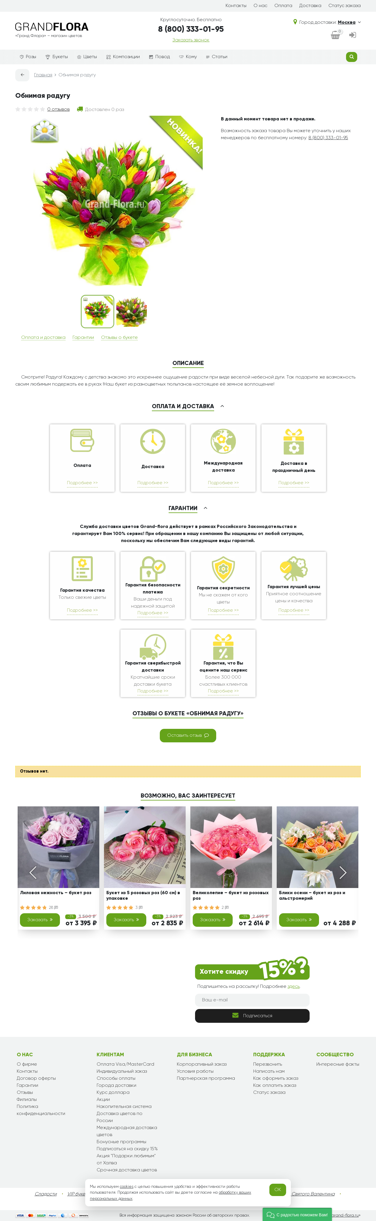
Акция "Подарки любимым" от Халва (126, 1160)
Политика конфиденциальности (41, 1110)
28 (53, 908)
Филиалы (27, 1099)
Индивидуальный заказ (122, 1071)
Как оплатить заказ (274, 1085)
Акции (103, 1099)
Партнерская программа (206, 1078)
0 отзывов (58, 109)
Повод (159, 57)
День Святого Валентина (307, 1194)
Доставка (310, 6)
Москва (349, 22)
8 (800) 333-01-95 (191, 29)
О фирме (27, 1064)
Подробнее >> (82, 483)
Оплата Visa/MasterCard (125, 1064)
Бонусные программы (121, 1142)
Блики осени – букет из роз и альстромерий (312, 896)
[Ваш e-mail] (252, 1000)
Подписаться (252, 1015)
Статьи (216, 57)
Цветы (87, 57)
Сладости (46, 1194)
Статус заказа (344, 6)
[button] (297, 1214)
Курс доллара (113, 1092)
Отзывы (25, 1092)
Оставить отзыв (188, 735)
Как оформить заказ (275, 1078)
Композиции (123, 57)
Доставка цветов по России (119, 1117)
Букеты (57, 57)
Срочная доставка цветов (127, 1170)
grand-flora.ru (345, 1215)
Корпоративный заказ (201, 1064)
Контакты (236, 6)
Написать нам (269, 1071)
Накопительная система (124, 1106)
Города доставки (116, 1085)
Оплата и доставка (43, 337)
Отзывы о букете (119, 337)
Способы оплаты (116, 1078)
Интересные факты (337, 1064)
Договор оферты (36, 1078)
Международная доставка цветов (127, 1131)
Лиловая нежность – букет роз (55, 893)
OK (277, 1190)
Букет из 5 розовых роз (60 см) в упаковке (143, 896)
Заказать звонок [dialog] (190, 40)
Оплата (283, 6)
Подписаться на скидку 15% (127, 1149)
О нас (260, 6)
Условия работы (195, 1071)
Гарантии (83, 337)
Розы (28, 57)
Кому (188, 57)
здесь (294, 986)
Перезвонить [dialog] (267, 1064)
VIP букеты (78, 1194)
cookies (126, 1187)
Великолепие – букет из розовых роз (230, 896)
